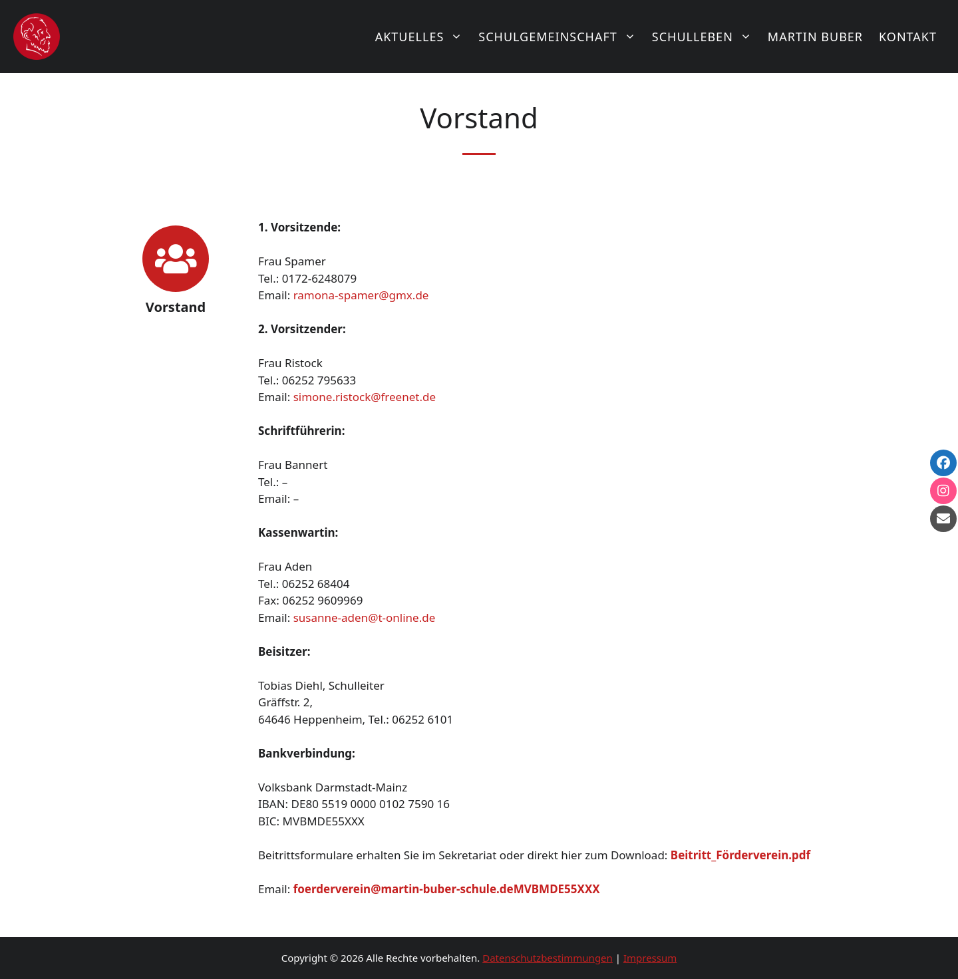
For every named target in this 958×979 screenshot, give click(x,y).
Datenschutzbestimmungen (547, 957)
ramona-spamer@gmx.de (361, 295)
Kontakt (908, 37)
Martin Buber (815, 37)
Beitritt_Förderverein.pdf (740, 855)
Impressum (650, 957)
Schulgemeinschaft (561, 37)
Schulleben (706, 37)
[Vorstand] (175, 258)
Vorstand (176, 307)
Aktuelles (423, 37)
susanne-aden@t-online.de (364, 617)
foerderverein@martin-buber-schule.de (403, 889)
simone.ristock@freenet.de (364, 396)
